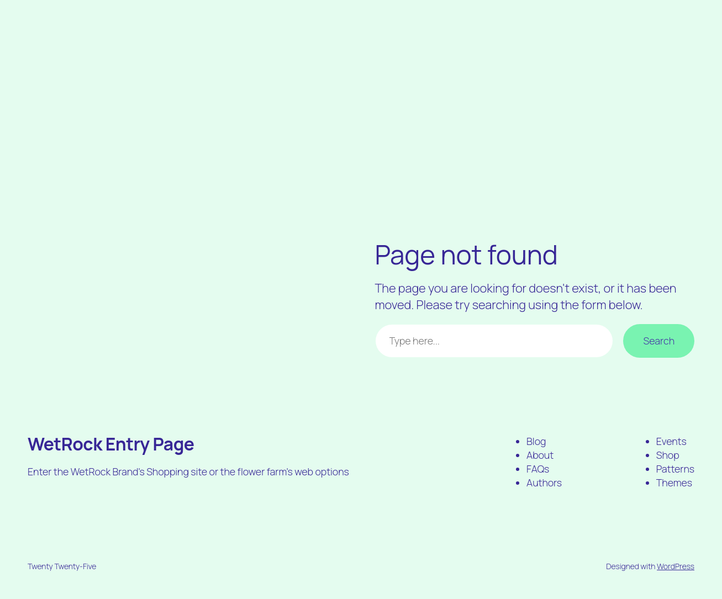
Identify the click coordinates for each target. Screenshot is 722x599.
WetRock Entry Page (111, 444)
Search (658, 340)
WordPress (675, 566)
